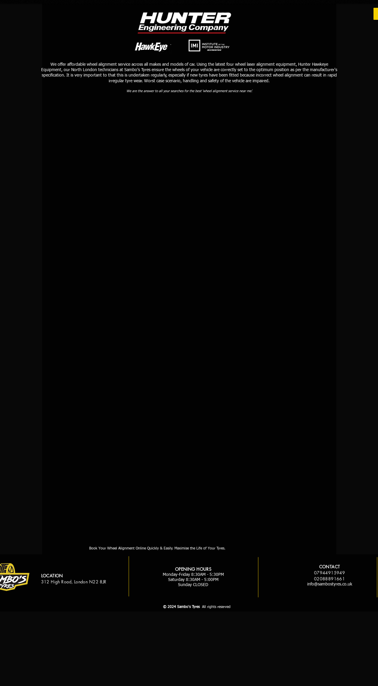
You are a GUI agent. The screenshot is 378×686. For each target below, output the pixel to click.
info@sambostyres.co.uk (329, 584)
